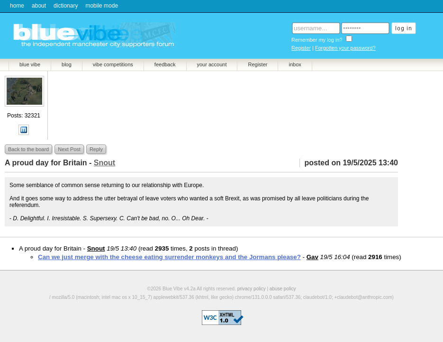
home (17, 5)
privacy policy (251, 288)
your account (212, 64)
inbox (295, 64)
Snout (96, 248)
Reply (96, 149)
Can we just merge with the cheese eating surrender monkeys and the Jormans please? (169, 257)
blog (67, 64)
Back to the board (28, 149)
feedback (165, 64)
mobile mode (101, 5)
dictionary (66, 5)
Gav (312, 257)
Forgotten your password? (345, 48)
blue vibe (29, 64)
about (39, 5)
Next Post (69, 149)
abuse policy (283, 288)
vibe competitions (113, 64)
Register (301, 48)
